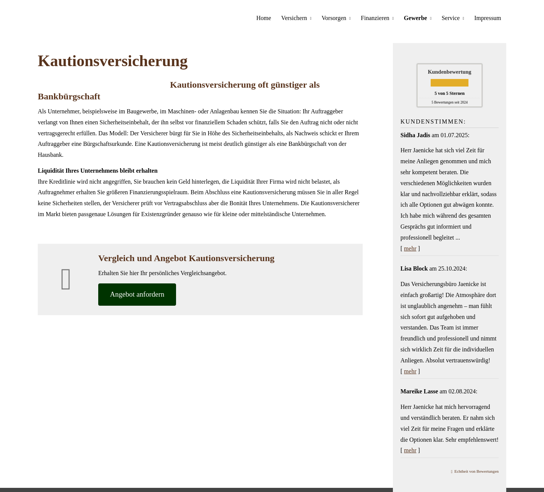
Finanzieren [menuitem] (379, 17)
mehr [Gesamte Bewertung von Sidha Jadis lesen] (410, 247)
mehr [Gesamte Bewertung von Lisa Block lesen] (410, 370)
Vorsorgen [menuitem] (338, 17)
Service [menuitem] (452, 17)
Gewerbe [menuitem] (418, 17)
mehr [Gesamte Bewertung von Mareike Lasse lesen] (410, 449)
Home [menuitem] (270, 17)
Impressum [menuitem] (488, 17)
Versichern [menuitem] (300, 17)
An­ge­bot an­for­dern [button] (137, 293)
